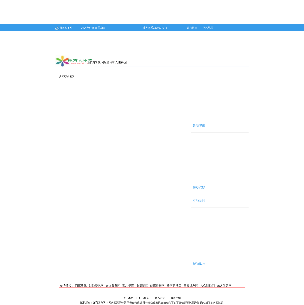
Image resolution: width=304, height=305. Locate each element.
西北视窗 (128, 285)
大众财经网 (207, 285)
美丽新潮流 (174, 285)
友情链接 (142, 285)
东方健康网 (224, 285)
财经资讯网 (96, 285)
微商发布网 (63, 27)
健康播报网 (157, 285)
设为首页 (192, 27)
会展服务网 (113, 285)
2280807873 (160, 27)
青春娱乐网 (191, 285)
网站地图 (208, 27)
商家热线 (81, 285)
